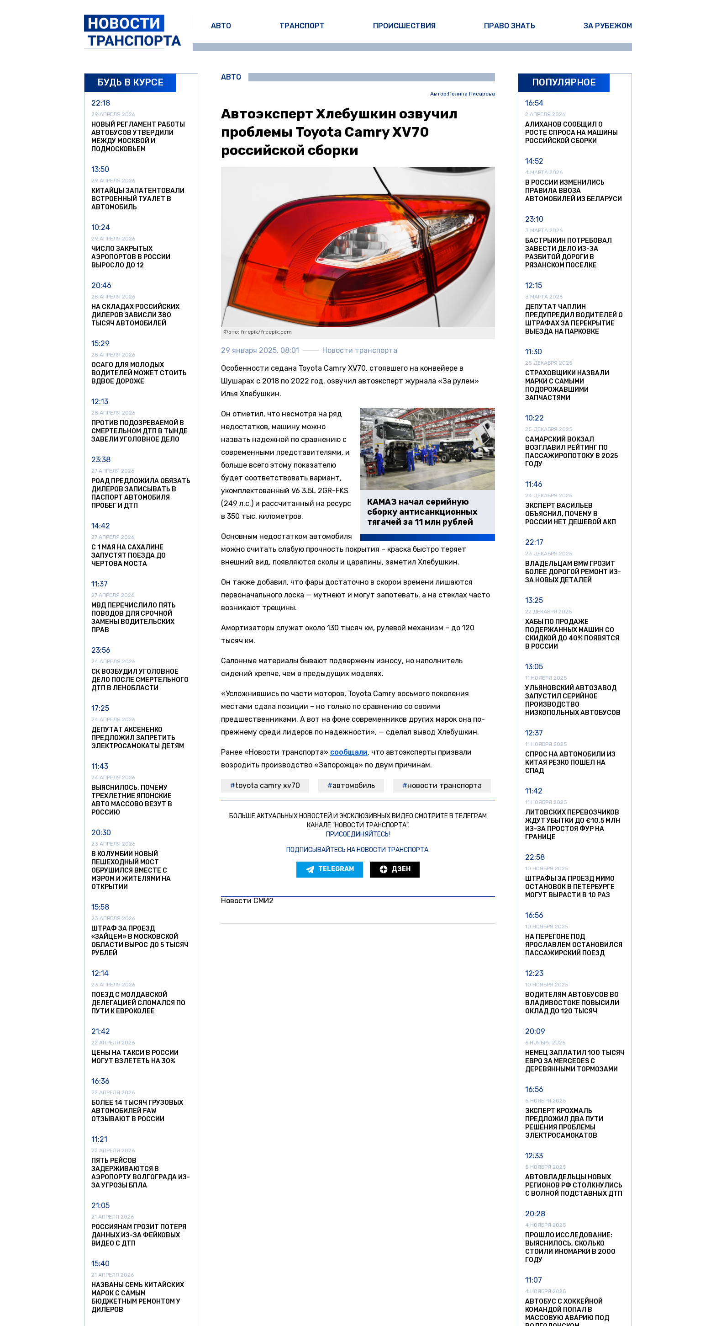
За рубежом (608, 25)
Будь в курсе (130, 82)
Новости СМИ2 (247, 900)
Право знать (509, 25)
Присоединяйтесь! (358, 834)
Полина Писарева (471, 94)
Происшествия (404, 25)
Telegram (329, 869)
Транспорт (302, 25)
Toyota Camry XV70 (267, 785)
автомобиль (353, 785)
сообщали (349, 752)
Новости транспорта (444, 785)
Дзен (395, 869)
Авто (221, 25)
